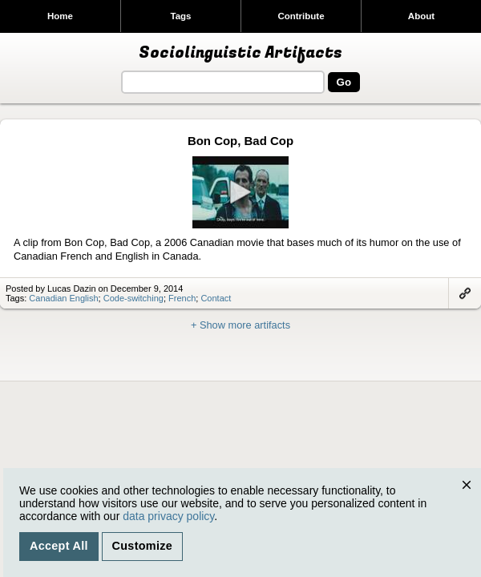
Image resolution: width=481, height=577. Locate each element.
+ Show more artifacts (240, 325)
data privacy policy (168, 516)
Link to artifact (465, 293)
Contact (215, 298)
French (182, 298)
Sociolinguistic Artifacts (240, 53)
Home (60, 16)
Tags (180, 16)
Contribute (300, 16)
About (421, 16)
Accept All (59, 545)
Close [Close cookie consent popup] (470, 500)
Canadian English (63, 298)
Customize (142, 545)
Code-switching (133, 298)
